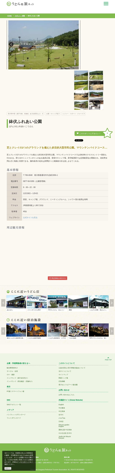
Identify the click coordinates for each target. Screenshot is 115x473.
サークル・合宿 (12, 371)
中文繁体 (62, 408)
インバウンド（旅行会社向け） (18, 378)
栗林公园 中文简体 (65, 430)
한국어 (61, 415)
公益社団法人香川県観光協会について (72, 368)
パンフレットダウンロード (16, 414)
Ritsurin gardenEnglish (64, 425)
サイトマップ (63, 374)
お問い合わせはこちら (66, 395)
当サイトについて (65, 371)
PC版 (8, 391)
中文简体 (62, 411)
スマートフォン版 (18, 391)
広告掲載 (62, 381)
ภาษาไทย (62, 418)
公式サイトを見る (30, 217)
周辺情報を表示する (57, 278)
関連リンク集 (63, 378)
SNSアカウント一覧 (14, 404)
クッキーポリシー (23, 462)
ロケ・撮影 (11, 374)
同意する (8, 468)
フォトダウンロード (14, 418)
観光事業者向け (12, 368)
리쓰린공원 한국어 (65, 433)
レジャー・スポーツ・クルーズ (73, 114)
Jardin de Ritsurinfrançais (65, 437)
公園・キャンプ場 (52, 114)
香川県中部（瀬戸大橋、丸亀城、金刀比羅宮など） (25, 114)
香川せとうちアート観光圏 (68, 385)
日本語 (61, 421)
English (61, 404)
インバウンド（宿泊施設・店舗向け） (20, 381)
